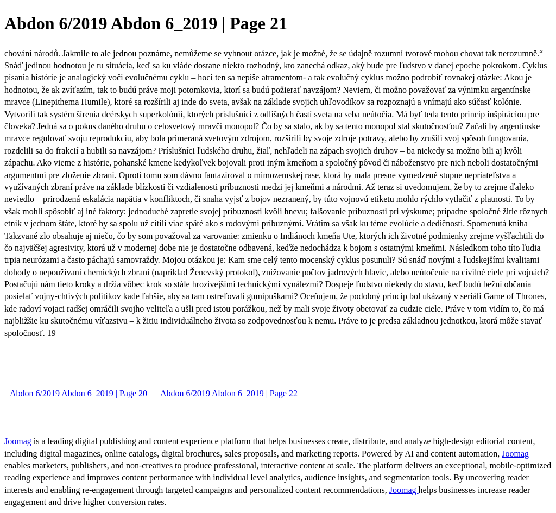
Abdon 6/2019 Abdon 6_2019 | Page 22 (229, 393)
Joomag (19, 441)
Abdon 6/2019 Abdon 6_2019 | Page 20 (78, 393)
